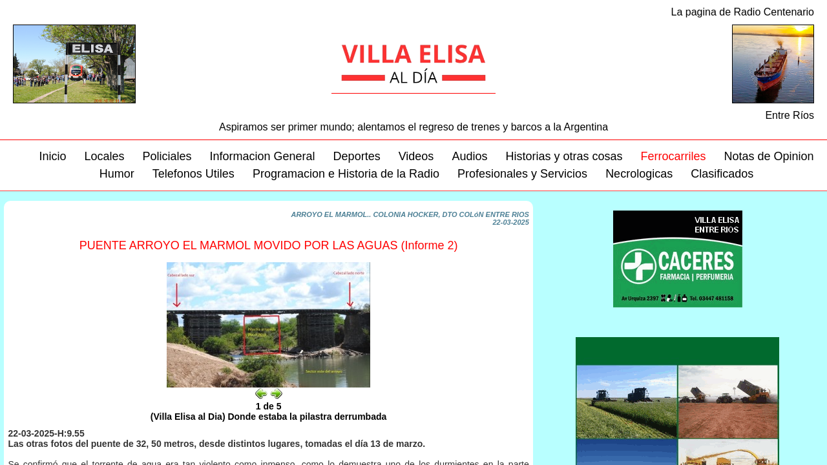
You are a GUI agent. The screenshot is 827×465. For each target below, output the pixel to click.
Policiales (166, 156)
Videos (416, 156)
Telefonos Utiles (193, 173)
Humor (116, 173)
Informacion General (262, 156)
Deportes (357, 156)
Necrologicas (639, 173)
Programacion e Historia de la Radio (346, 173)
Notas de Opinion (769, 156)
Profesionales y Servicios (522, 173)
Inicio (52, 156)
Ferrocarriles (673, 156)
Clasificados (722, 173)
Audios (469, 156)
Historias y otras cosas (563, 156)
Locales (104, 156)
